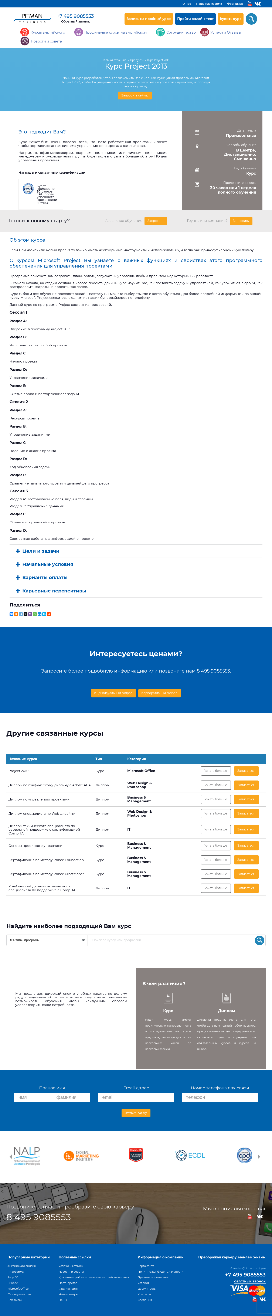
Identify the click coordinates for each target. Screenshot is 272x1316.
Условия (144, 1283)
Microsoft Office (18, 1288)
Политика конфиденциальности (160, 1271)
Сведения (145, 1300)
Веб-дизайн (15, 1300)
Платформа (15, 1271)
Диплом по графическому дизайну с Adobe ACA (49, 784)
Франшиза (235, 3)
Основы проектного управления (36, 846)
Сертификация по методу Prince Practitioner (46, 876)
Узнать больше (216, 769)
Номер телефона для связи (220, 1089)
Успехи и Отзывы (71, 1266)
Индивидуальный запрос (112, 691)
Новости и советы (71, 1271)
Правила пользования (154, 1277)
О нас (187, 3)
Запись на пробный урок (149, 19)
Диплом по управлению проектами (39, 799)
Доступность (147, 1288)
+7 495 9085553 (75, 16)
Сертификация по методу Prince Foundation (46, 861)
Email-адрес (136, 1089)
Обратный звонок (75, 21)
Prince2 (12, 1283)
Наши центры (68, 1294)
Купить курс (230, 19)
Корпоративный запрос (160, 691)
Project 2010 (18, 769)
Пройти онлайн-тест (195, 19)
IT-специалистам (19, 1294)
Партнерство (68, 1283)
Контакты (144, 1294)
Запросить (156, 220)
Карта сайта (146, 1266)
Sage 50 (12, 1277)
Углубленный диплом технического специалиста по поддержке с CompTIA (41, 891)
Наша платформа (209, 3)
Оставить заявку (136, 1114)
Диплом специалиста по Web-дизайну (41, 814)
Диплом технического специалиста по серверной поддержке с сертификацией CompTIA (44, 830)
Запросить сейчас (135, 95)
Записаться (246, 769)
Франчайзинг (68, 1288)
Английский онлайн (21, 1266)
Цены (63, 1300)
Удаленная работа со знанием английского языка (94, 1277)
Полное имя (52, 1089)
